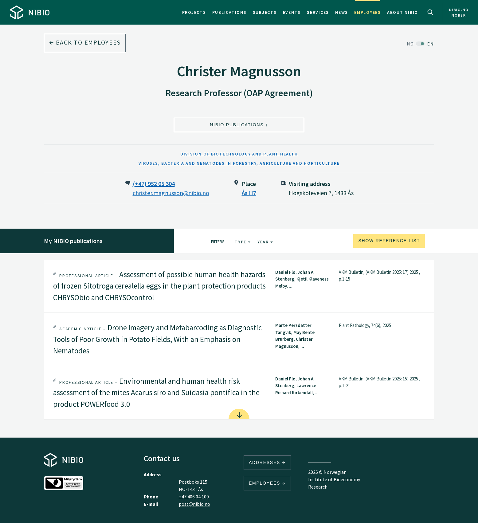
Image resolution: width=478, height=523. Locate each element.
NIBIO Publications (237, 124)
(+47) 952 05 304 (154, 183)
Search (430, 12)
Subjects (265, 12)
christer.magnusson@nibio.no (171, 193)
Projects (194, 12)
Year (265, 242)
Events (292, 12)
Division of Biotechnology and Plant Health (239, 154)
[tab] (239, 286)
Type (242, 242)
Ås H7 (249, 193)
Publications (229, 12)
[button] (239, 286)
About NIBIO (402, 12)
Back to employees (84, 42)
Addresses (267, 462)
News (341, 12)
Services (318, 12)
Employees (367, 12)
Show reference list (389, 240)
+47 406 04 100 (194, 497)
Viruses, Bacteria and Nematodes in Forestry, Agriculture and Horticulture (239, 163)
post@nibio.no (194, 504)
